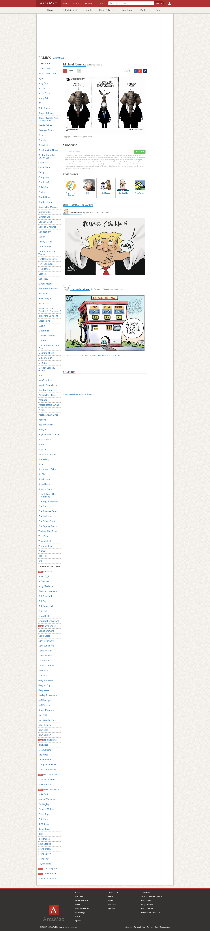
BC (39, 103)
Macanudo (43, 330)
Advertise (128, 927)
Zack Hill (42, 555)
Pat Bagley (43, 804)
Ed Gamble (43, 670)
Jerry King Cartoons (48, 315)
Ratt (40, 833)
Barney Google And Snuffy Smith (48, 119)
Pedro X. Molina (46, 809)
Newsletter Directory (150, 912)
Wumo (41, 550)
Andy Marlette (45, 586)
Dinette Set (44, 216)
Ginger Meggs (45, 283)
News (110, 896)
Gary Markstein (46, 680)
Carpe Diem (44, 167)
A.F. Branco (46, 571)
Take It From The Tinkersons (47, 495)
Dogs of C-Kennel (47, 226)
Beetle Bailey (45, 125)
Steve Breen (44, 848)
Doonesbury (44, 231)
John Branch (44, 724)
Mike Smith (44, 794)
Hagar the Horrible (48, 288)
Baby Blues (44, 108)
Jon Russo (43, 744)
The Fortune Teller (47, 511)
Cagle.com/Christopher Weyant (109, 355)
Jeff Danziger (45, 700)
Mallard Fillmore (46, 335)
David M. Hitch (45, 655)
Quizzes (111, 908)
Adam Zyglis (44, 576)
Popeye (42, 419)
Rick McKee (44, 838)
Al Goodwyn (44, 581)
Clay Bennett (47, 625)
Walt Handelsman (47, 878)
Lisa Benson (44, 759)
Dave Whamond (46, 645)
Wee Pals (43, 536)
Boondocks (43, 145)
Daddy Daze (44, 197)
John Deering (47, 739)
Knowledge (127, 10)
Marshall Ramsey (47, 769)
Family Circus (45, 241)
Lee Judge (43, 754)
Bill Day (42, 601)
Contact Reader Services (152, 896)
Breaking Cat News (48, 150)
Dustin (41, 236)
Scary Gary (43, 459)
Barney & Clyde (46, 113)
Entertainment (70, 10)
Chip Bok (43, 611)
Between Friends (46, 130)
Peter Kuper (44, 814)
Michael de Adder (47, 779)
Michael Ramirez (49, 774)
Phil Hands (43, 819)
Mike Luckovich (48, 789)
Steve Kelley (44, 853)
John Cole (43, 729)
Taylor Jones (44, 863)
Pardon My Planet (47, 394)
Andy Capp (43, 83)
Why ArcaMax (147, 904)
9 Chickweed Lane (47, 73)
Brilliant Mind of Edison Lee (46, 156)
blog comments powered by (77, 394)
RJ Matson (43, 824)
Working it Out (45, 545)
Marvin (42, 340)
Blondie (42, 140)
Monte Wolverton (47, 799)
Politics (143, 10)
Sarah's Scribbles (47, 454)
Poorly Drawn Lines (48, 414)
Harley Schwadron (47, 695)
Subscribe (140, 151)
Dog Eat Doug (45, 221)
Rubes (41, 444)
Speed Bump (44, 484)
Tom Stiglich (47, 873)
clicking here (86, 168)
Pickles (42, 409)
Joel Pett (42, 715)
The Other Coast (46, 521)
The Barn (43, 506)
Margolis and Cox (47, 764)
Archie (41, 88)
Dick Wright (44, 660)
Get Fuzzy (43, 278)
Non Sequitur (45, 380)
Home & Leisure (107, 10)
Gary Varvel (44, 690)
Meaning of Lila (46, 352)
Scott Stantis (44, 843)
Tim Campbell (47, 868)
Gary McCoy (44, 685)
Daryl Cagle (44, 635)
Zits (40, 560)
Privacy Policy (139, 927)
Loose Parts (44, 320)
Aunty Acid (43, 98)
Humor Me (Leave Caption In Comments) (49, 310)
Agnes (41, 78)
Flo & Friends (44, 246)
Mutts (41, 375)
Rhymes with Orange (48, 434)
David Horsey (45, 650)
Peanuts (42, 399)
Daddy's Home (45, 202)
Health (88, 10)
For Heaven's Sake (47, 258)
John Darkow (44, 734)
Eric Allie (42, 675)
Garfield (42, 273)
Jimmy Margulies (46, 710)
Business (51, 10)
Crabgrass (43, 177)
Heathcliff (43, 293)
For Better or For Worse (46, 253)
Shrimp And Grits (47, 469)
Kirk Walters (44, 749)
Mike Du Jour (45, 357)
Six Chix (42, 474)
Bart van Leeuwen (47, 591)
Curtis (41, 192)
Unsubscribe (165, 927)
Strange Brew (45, 489)
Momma (42, 362)
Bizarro (42, 135)
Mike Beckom (45, 784)
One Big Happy (46, 390)
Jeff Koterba (44, 705)
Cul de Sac (43, 187)
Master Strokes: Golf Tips (48, 347)
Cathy (41, 172)
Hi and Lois (44, 303)
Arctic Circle (44, 93)
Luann (41, 325)
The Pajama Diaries (48, 526)
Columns (112, 904)
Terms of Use (152, 927)
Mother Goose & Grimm (46, 369)
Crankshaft (44, 182)
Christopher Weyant (48, 620)
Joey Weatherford (47, 720)
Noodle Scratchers (47, 385)
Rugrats (42, 449)
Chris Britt (43, 616)
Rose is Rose (44, 439)
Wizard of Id (44, 541)
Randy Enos (44, 829)
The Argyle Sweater (48, 501)
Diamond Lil (44, 211)
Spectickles (44, 479)
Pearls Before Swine (48, 404)
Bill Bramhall (45, 596)
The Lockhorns (45, 516)
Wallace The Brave (47, 531)
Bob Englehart (45, 606)
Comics (111, 900)
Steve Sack (43, 858)
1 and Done (44, 68)
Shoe (40, 464)
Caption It (43, 162)
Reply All (42, 429)
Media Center (147, 908)
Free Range (44, 268)
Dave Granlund (46, 640)
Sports (159, 10)
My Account (146, 900)
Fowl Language (46, 263)
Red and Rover (45, 424)
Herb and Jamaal (46, 298)
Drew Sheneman (46, 665)
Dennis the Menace (48, 207)
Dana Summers (46, 630)
